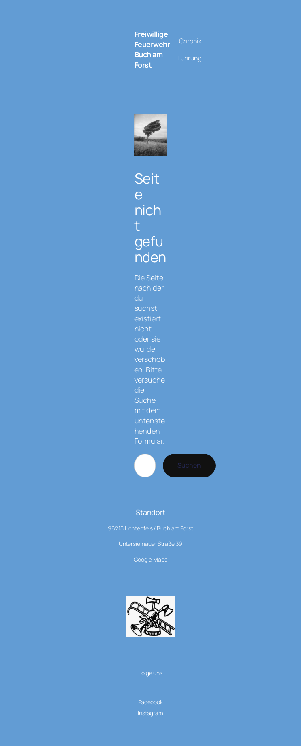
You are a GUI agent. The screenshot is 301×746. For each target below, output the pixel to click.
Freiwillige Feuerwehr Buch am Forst (152, 49)
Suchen (189, 465)
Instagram (150, 713)
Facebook (150, 702)
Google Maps (150, 559)
